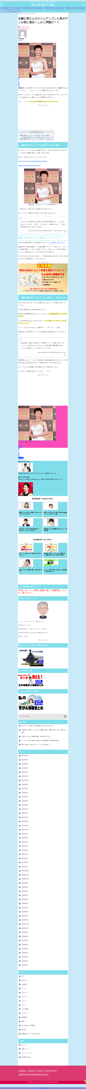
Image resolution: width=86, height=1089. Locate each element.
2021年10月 (25, 798)
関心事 (24, 998)
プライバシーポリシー (75, 8)
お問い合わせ (43, 1088)
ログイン (24, 1013)
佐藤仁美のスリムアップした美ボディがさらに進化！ (34, 136)
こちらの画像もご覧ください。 (56, 243)
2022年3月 (25, 777)
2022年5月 (25, 769)
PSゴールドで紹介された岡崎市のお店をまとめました (38, 694)
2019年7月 (25, 909)
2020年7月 (25, 859)
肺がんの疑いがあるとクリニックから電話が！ (36, 713)
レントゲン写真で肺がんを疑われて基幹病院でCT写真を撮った (41, 709)
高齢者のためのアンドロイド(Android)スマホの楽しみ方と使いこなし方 (10, 11)
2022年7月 (25, 761)
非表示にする (38, 133)
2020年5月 (25, 868)
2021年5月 (25, 818)
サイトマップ (53, 8)
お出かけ (24, 948)
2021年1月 (25, 835)
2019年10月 (25, 896)
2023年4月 (25, 732)
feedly (21, 448)
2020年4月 (25, 872)
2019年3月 (25, 925)
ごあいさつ (32, 8)
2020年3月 (25, 876)
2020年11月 (25, 843)
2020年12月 (25, 839)
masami (20, 41)
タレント (21, 458)
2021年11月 (25, 794)
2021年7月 (25, 810)
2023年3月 (25, 736)
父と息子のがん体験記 (28, 994)
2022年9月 (25, 753)
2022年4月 (25, 773)
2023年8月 (25, 728)
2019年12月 (25, 888)
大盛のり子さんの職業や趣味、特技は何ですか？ (36, 705)
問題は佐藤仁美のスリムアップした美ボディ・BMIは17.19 (36, 139)
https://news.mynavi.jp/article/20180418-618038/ (32, 162)
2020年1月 (25, 884)
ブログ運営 (25, 977)
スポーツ (24, 965)
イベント (24, 957)
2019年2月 (25, 929)
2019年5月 (25, 917)
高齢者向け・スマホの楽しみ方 (31, 1002)
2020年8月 (25, 855)
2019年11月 (25, 892)
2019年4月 (25, 921)
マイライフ (25, 981)
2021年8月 (25, 806)
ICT (23, 944)
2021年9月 (25, 802)
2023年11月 (25, 724)
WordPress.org (26, 1025)
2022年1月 (25, 786)
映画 (23, 990)
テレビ (24, 973)
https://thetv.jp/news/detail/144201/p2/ (29, 166)
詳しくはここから (43, 608)
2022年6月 (25, 765)
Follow (20, 446)
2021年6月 (25, 814)
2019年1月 (25, 933)
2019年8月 (25, 905)
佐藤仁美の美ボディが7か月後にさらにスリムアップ (37, 138)
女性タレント (22, 460)
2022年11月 (25, 744)
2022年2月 (25, 781)
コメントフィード (27, 1021)
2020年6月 (25, 864)
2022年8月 (25, 757)
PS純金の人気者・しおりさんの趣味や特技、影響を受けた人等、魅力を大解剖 (44, 700)
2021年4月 (25, 822)
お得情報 (24, 953)
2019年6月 (25, 913)
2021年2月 (25, 831)
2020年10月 (25, 847)
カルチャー (25, 961)
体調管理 (24, 985)
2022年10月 (25, 749)
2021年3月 (25, 827)
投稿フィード (26, 1017)
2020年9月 (25, 851)
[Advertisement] (43, 119)
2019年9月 (25, 900)
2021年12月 (25, 790)
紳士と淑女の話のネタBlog (43, 5)
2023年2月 (25, 740)
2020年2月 (25, 880)
